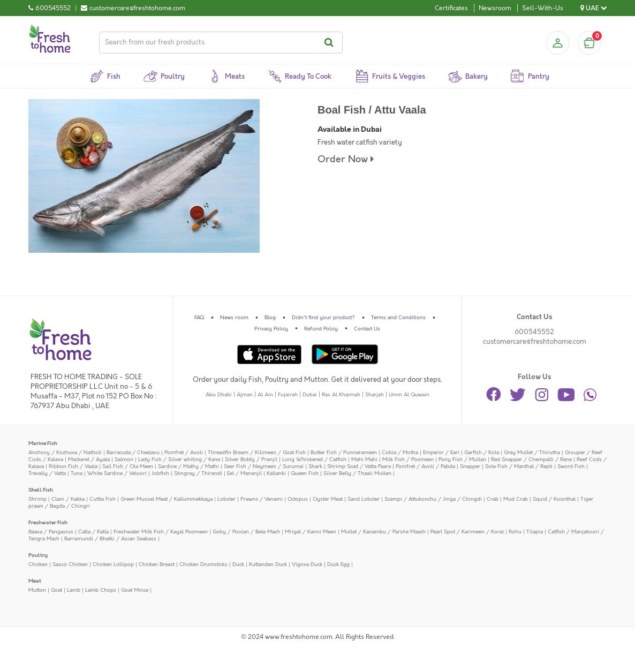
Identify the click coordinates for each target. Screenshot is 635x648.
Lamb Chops (100, 590)
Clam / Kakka (68, 499)
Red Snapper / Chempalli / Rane (531, 459)
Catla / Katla (93, 532)
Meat (34, 581)
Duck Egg (338, 564)
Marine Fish (42, 443)
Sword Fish (571, 466)
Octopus (298, 499)
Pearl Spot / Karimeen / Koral (467, 532)
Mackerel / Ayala (89, 459)
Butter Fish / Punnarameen (344, 452)
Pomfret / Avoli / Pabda (425, 466)
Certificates (451, 8)
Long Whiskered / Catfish (314, 459)
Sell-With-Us (542, 8)
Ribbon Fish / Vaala (73, 466)
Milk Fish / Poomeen (408, 459)
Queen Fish (305, 473)
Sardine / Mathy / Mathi (188, 466)
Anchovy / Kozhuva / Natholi (65, 452)
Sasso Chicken (70, 564)
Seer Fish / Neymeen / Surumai (264, 466)
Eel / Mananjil (244, 473)
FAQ (199, 317)
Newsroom (495, 8)
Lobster (226, 499)
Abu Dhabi (219, 394)
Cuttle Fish (102, 499)
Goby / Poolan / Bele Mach (246, 532)
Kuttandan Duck (268, 564)
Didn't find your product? (323, 317)
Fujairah (288, 394)
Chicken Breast (157, 564)
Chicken (38, 564)
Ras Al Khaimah (341, 394)
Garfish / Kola (481, 452)
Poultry (38, 555)
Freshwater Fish (47, 522)
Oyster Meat (328, 499)
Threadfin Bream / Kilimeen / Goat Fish (257, 452)
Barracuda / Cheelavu (133, 452)
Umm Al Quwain (409, 394)
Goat (56, 590)
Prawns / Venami (261, 499)
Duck (238, 564)
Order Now (346, 159)
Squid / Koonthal (554, 499)
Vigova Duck (307, 564)
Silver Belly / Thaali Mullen (357, 473)
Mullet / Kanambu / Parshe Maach (383, 532)
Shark (315, 466)
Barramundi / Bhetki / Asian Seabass (110, 538)
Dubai (310, 394)
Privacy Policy (271, 329)
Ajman (245, 394)
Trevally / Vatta (47, 473)
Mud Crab (515, 499)
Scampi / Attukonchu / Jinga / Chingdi (433, 499)
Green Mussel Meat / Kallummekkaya (166, 499)
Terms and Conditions (398, 317)
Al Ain (265, 394)
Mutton (37, 590)
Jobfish (160, 473)
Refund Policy (321, 329)
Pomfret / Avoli (183, 452)
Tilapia (534, 532)
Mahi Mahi (364, 459)
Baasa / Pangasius (50, 532)
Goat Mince (134, 590)
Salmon (124, 459)
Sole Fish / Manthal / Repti (519, 466)
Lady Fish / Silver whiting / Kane (179, 459)
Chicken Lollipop (113, 564)
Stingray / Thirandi (198, 473)
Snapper (470, 466)
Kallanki (276, 473)
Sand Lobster (363, 499)
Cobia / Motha (400, 452)
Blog (270, 317)
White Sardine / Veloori (117, 473)
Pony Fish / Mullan (462, 459)
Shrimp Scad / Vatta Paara (359, 466)
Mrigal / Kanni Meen (310, 532)
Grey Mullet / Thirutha (532, 452)
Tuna (76, 473)
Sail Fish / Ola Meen (127, 466)
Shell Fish (40, 490)
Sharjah (374, 394)
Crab (492, 499)
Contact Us (367, 329)
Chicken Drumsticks (203, 564)
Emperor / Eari (441, 452)
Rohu (515, 532)
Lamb (73, 590)
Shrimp (37, 499)
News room (234, 317)
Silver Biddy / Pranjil (251, 459)
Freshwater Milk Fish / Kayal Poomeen (161, 532)
